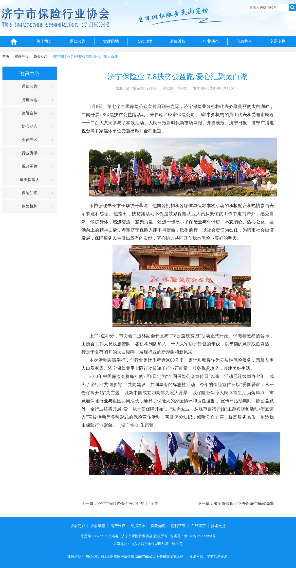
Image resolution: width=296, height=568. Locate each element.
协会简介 (77, 526)
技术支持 (218, 526)
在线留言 (198, 526)
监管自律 (144, 41)
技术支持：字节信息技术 (208, 557)
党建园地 (111, 41)
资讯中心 (21, 56)
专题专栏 (277, 41)
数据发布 (137, 526)
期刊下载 (178, 526)
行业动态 (211, 41)
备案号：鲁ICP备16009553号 (193, 536)
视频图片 (29, 166)
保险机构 (29, 206)
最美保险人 (29, 180)
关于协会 (44, 41)
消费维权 (177, 41)
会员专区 (29, 140)
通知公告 (78, 41)
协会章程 (97, 526)
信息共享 (244, 41)
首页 (5, 56)
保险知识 (29, 193)
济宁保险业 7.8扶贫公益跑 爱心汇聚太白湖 (85, 56)
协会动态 (41, 56)
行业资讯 (29, 153)
